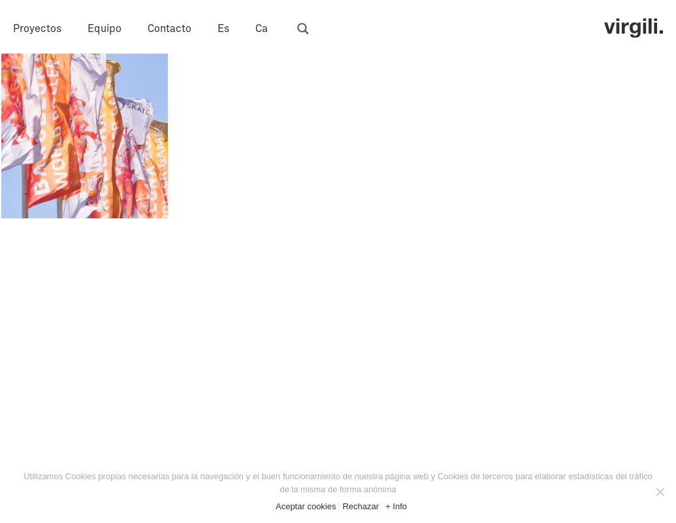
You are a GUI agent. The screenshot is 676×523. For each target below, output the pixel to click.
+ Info (396, 506)
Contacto (169, 29)
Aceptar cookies (306, 506)
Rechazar (360, 506)
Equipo (104, 29)
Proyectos (37, 29)
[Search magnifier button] (303, 29)
